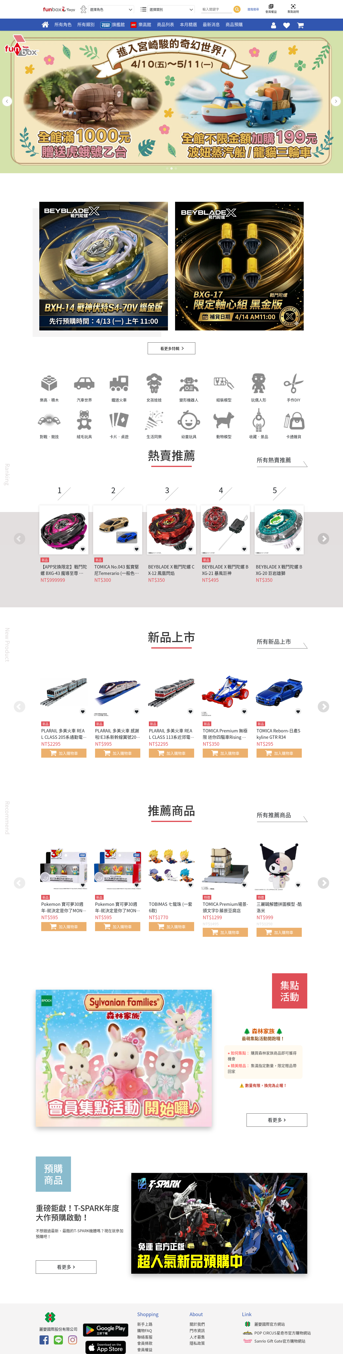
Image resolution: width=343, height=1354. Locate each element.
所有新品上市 (274, 641)
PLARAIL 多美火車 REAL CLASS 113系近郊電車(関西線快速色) (170, 737)
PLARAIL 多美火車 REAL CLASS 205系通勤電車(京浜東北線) (63, 737)
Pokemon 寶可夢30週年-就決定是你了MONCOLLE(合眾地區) (63, 910)
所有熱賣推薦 (274, 460)
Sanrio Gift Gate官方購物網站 (279, 1341)
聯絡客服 (144, 1337)
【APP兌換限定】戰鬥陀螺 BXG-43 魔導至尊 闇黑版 (63, 569)
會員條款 (144, 1343)
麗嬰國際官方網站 (269, 1324)
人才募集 (197, 1337)
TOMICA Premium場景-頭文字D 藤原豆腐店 (225, 907)
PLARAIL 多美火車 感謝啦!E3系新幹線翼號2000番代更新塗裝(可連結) (117, 737)
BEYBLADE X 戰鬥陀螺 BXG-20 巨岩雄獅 (279, 569)
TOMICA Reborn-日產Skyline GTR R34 (278, 733)
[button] (323, 538)
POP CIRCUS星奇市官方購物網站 (282, 1333)
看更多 (277, 1119)
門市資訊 (197, 1330)
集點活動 (289, 990)
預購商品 (53, 1174)
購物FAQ (144, 1330)
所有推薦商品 (274, 815)
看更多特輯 (169, 348)
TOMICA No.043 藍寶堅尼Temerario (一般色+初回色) (116, 569)
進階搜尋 (253, 9)
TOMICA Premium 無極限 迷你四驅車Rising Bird (225, 737)
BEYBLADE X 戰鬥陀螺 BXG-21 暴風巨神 (225, 569)
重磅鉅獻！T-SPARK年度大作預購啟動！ (77, 1212)
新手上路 (144, 1324)
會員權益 (144, 1349)
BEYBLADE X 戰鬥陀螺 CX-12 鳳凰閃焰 (171, 569)
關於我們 (197, 1324)
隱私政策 (197, 1343)
